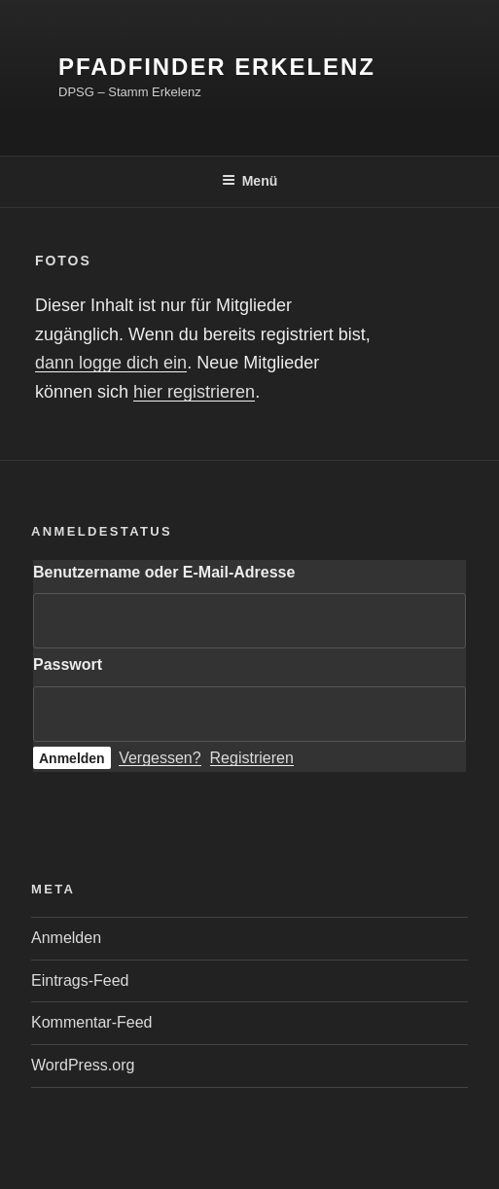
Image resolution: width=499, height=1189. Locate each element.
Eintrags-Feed (80, 980)
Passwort (67, 664)
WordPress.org (82, 1065)
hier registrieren (194, 392)
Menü (250, 181)
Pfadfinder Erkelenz (216, 66)
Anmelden (66, 937)
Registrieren (252, 758)
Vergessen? (160, 758)
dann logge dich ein (111, 362)
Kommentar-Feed (92, 1022)
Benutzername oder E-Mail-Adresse (164, 572)
